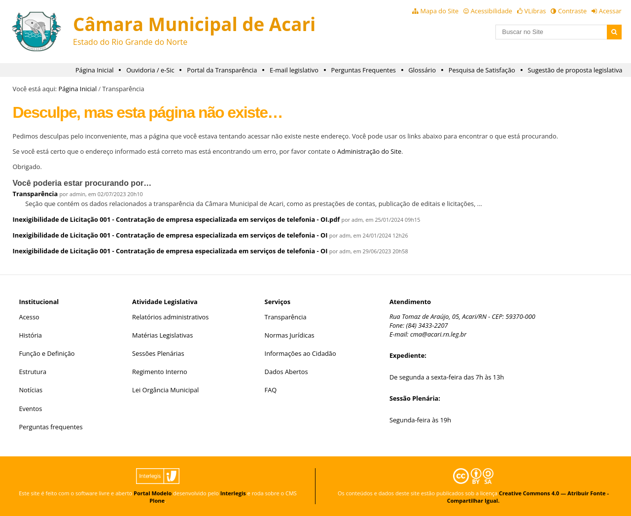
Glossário (422, 70)
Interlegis (233, 493)
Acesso (29, 316)
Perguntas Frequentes (363, 70)
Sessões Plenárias (158, 353)
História (30, 335)
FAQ (271, 389)
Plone (157, 500)
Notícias (30, 389)
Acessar (610, 10)
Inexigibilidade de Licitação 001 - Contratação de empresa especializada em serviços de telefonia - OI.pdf (176, 219)
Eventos (30, 408)
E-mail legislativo (294, 70)
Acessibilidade (491, 10)
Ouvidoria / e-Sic (150, 70)
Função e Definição (46, 353)
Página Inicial (94, 70)
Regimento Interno (159, 371)
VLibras (535, 10)
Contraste (572, 10)
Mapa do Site (439, 10)
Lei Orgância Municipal (165, 389)
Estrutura (32, 371)
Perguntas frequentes (50, 426)
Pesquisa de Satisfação (482, 70)
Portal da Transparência (222, 70)
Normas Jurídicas (290, 335)
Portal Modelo (153, 493)
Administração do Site (369, 151)
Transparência (35, 193)
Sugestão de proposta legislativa (575, 70)
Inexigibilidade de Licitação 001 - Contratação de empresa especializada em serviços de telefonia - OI (170, 235)
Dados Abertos (286, 371)
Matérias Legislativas (162, 335)
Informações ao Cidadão (300, 353)
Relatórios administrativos (170, 316)
